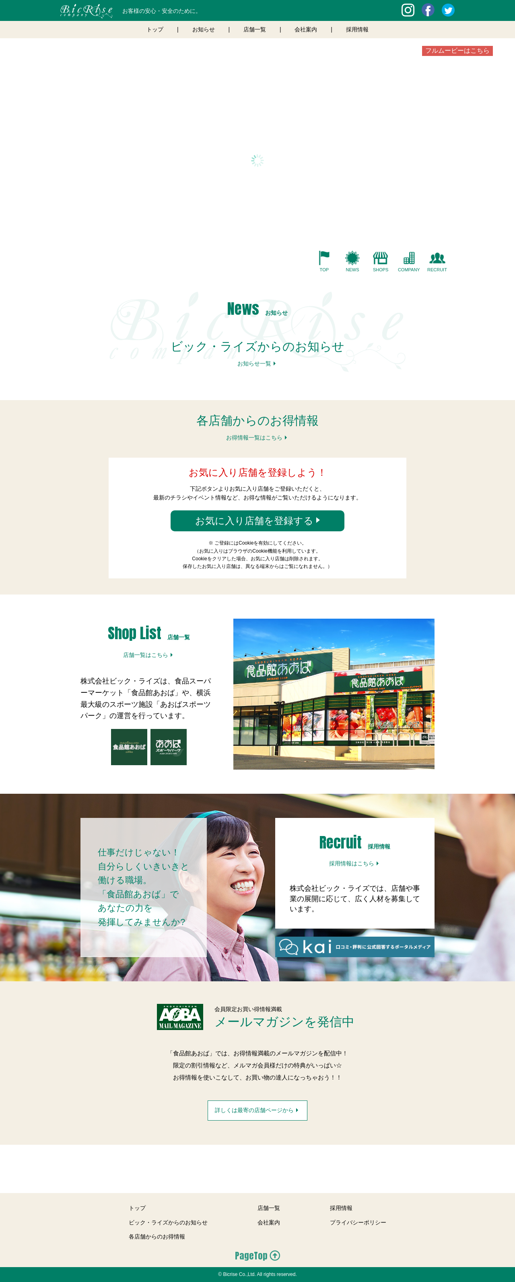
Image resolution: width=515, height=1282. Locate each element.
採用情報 (357, 29)
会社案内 (306, 29)
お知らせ (203, 29)
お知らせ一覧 (254, 363)
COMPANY (409, 269)
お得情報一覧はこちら (254, 437)
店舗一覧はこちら (145, 655)
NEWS (352, 269)
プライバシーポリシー (358, 1222)
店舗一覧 (254, 29)
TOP (324, 269)
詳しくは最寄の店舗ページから (254, 1110)
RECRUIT (437, 269)
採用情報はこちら (351, 863)
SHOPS (381, 269)
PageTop (251, 1255)
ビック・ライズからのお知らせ (168, 1222)
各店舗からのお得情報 (157, 1236)
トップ (154, 29)
